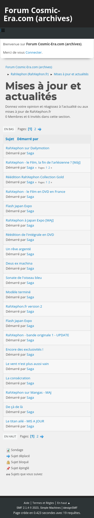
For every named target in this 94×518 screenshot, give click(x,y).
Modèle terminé (18, 292)
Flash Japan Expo (19, 206)
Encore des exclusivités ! (24, 349)
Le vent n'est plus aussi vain (27, 363)
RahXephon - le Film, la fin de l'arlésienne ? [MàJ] (43, 162)
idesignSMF (70, 507)
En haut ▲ (63, 503)
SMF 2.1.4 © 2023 (28, 507)
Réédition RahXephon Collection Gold (35, 177)
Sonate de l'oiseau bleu (24, 277)
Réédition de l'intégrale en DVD (30, 234)
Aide (26, 503)
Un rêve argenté (18, 249)
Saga (30, 153)
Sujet (10, 139)
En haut (10, 436)
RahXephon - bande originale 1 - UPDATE (37, 335)
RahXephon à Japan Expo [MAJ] (30, 220)
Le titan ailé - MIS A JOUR (25, 421)
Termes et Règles (43, 503)
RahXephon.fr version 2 (24, 306)
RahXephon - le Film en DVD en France (35, 191)
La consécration (18, 378)
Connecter (34, 52)
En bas (9, 129)
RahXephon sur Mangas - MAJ (28, 392)
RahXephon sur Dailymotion (27, 148)
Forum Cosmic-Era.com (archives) (38, 14)
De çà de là (14, 406)
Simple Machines (50, 507)
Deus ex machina (19, 263)
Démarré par (27, 139)
